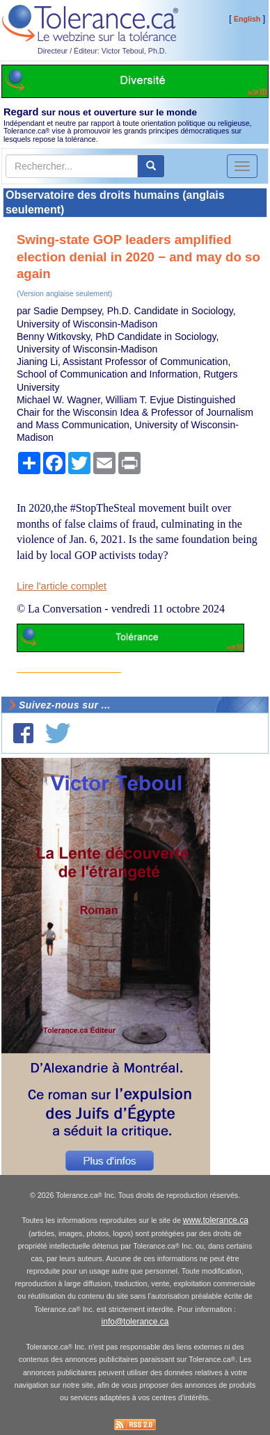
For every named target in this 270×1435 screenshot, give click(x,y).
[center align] (151, 166)
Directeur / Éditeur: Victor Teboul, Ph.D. (102, 51)
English (247, 19)
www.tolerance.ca (215, 1220)
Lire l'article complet (61, 586)
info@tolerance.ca (135, 1322)
